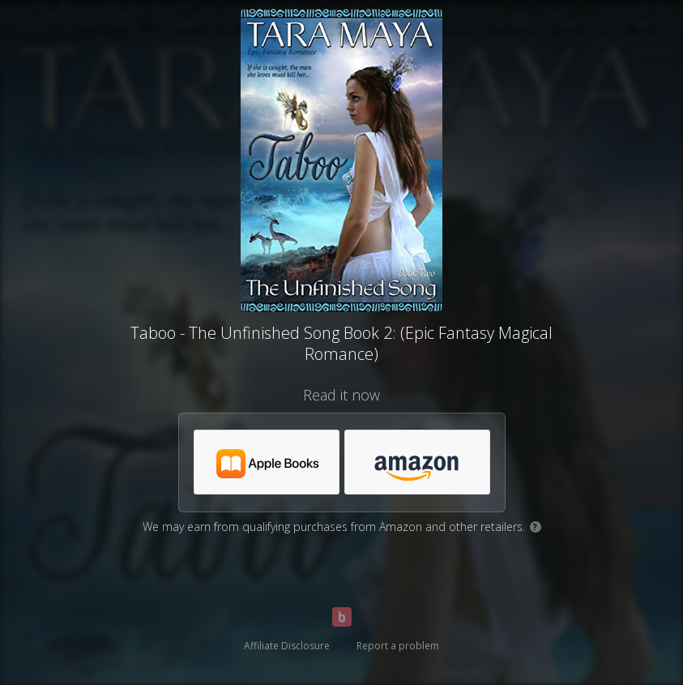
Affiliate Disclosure (287, 646)
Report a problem (397, 646)
